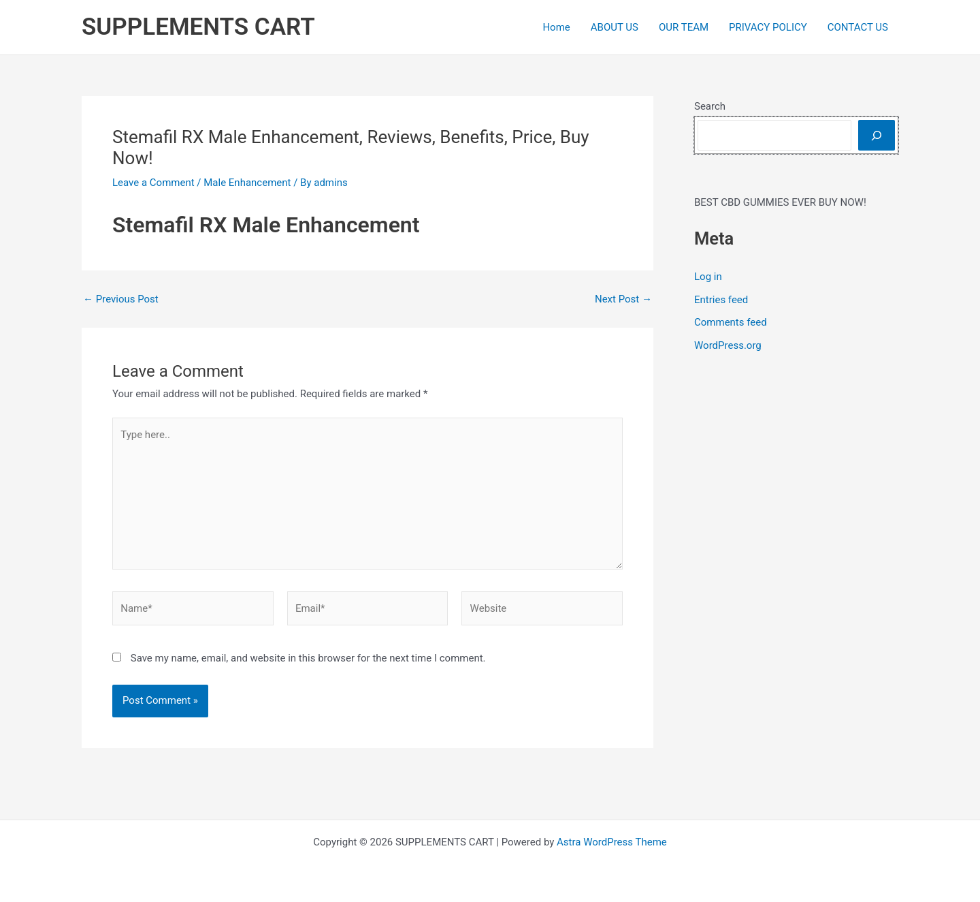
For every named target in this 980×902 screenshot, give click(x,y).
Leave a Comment (153, 182)
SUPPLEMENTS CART (198, 27)
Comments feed (730, 322)
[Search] (876, 135)
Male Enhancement (247, 182)
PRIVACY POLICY (768, 27)
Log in (708, 276)
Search (709, 106)
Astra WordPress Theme (612, 842)
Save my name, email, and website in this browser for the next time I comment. (308, 658)
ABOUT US (614, 27)
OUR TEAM (683, 27)
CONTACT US (858, 27)
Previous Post (121, 299)
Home (556, 27)
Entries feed (721, 300)
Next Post (623, 299)
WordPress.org (728, 345)
